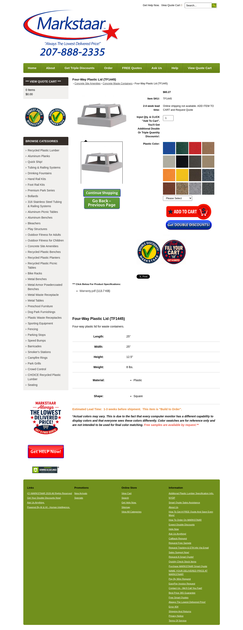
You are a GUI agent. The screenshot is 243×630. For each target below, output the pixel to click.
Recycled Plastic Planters (44, 257)
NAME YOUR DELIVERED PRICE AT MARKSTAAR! (188, 572)
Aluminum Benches (40, 217)
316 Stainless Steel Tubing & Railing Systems (45, 204)
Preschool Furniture (40, 306)
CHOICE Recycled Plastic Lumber (44, 377)
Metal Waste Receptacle (43, 294)
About (50, 68)
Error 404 (173, 606)
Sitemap (125, 507)
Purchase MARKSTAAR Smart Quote (188, 566)
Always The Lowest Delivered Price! (187, 602)
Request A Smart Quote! (181, 557)
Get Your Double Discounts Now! (44, 498)
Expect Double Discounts (182, 524)
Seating (32, 384)
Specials (78, 498)
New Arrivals (80, 493)
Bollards (33, 196)
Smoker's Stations (39, 352)
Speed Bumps (37, 340)
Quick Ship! (35, 161)
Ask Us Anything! (177, 534)
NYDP (172, 498)
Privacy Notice (176, 616)
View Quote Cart (171, 5)
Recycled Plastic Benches (44, 252)
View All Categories (131, 511)
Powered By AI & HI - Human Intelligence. (48, 507)
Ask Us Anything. (36, 502)
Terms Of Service (177, 620)
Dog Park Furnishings (41, 312)
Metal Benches (37, 279)
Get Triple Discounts (79, 68)
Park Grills (34, 363)
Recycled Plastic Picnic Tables (42, 265)
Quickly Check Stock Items (182, 561)
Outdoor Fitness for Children (46, 240)
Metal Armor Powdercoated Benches (45, 287)
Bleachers (34, 223)
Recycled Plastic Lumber (43, 150)
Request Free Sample (180, 543)
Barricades (35, 346)
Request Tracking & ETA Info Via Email (189, 547)
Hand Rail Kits (37, 179)
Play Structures (37, 229)
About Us (173, 507)
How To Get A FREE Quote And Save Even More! (191, 513)
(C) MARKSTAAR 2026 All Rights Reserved (49, 493)
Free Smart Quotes (178, 597)
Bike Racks (35, 273)
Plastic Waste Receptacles (45, 317)
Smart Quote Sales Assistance (184, 502)
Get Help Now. (151, 5)
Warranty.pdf (88, 291)
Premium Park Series (41, 190)
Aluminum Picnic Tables (43, 211)
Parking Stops (37, 334)
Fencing (33, 329)
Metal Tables (36, 300)
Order (108, 68)
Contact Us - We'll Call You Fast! (185, 588)
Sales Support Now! (179, 552)
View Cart (126, 493)
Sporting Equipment (40, 323)
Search (125, 498)
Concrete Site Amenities (88, 83)
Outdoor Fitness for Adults (44, 234)
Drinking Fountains (40, 173)
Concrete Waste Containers (118, 83)
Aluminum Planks (39, 156)
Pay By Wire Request (180, 579)
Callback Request (178, 538)
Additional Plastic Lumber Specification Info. (191, 493)
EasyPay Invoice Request (182, 583)
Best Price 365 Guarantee (182, 593)
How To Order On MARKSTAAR (185, 520)
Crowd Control (37, 369)
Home (32, 68)
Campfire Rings (37, 357)
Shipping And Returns (180, 611)
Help (175, 68)
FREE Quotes (132, 68)
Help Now (174, 529)
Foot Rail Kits (36, 184)
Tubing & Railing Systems (44, 167)
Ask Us (156, 68)
